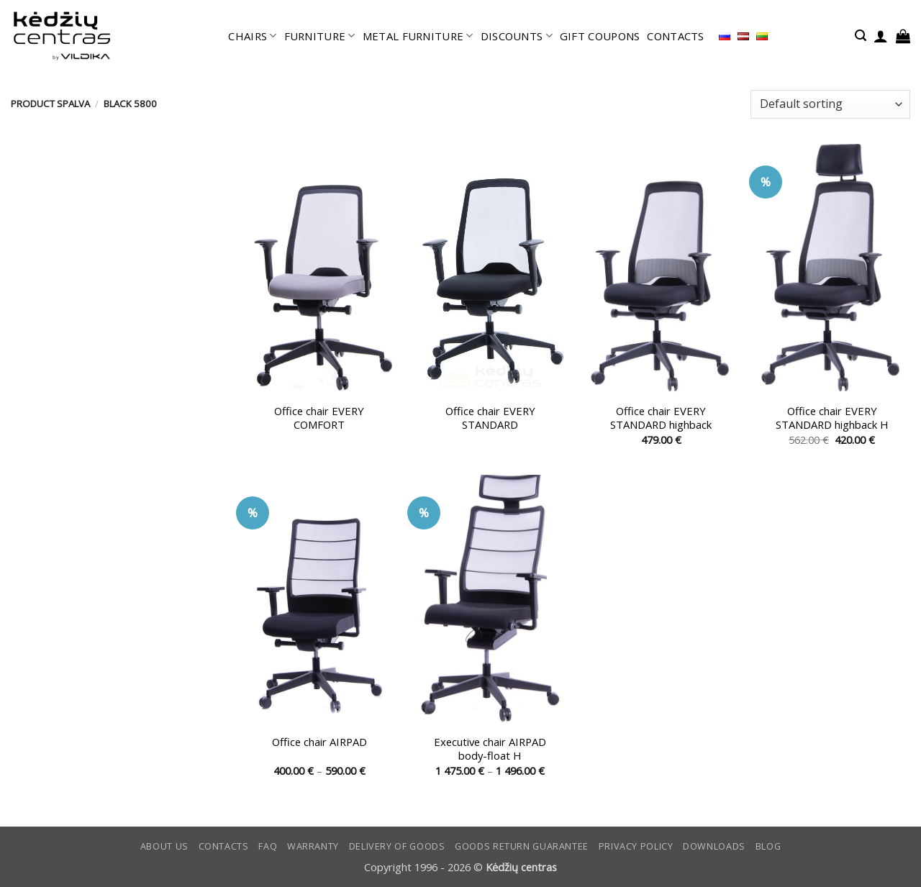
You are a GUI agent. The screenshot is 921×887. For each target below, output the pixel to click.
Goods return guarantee (522, 846)
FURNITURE (319, 36)
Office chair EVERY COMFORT (319, 418)
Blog (768, 846)
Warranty (313, 846)
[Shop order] (830, 104)
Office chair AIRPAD (319, 742)
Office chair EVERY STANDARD (490, 418)
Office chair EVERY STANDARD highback (661, 418)
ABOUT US (164, 846)
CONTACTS (675, 36)
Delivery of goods (397, 846)
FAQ (267, 846)
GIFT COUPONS (600, 36)
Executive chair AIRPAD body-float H (490, 749)
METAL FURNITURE (418, 36)
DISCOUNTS (517, 36)
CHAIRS (252, 36)
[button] (860, 36)
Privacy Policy (636, 846)
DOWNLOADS (714, 846)
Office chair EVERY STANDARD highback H (832, 418)
